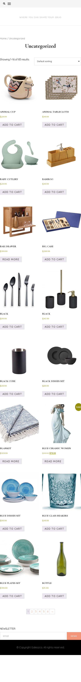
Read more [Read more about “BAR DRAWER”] (10, 259)
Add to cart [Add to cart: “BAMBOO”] (54, 192)
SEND (74, 636)
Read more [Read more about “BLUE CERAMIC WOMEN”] (53, 461)
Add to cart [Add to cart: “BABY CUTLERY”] (12, 192)
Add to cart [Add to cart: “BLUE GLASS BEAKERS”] (54, 528)
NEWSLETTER (7, 628)
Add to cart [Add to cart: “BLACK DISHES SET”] (54, 394)
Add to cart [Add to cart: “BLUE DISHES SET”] (12, 528)
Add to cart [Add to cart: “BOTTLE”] (54, 596)
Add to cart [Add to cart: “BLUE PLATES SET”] (12, 596)
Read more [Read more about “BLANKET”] (10, 461)
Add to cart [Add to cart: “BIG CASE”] (54, 259)
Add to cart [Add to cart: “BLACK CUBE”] (12, 394)
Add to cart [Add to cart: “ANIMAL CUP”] (12, 124)
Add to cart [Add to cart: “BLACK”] (12, 326)
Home (3, 38)
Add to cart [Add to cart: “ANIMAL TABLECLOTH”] (54, 124)
